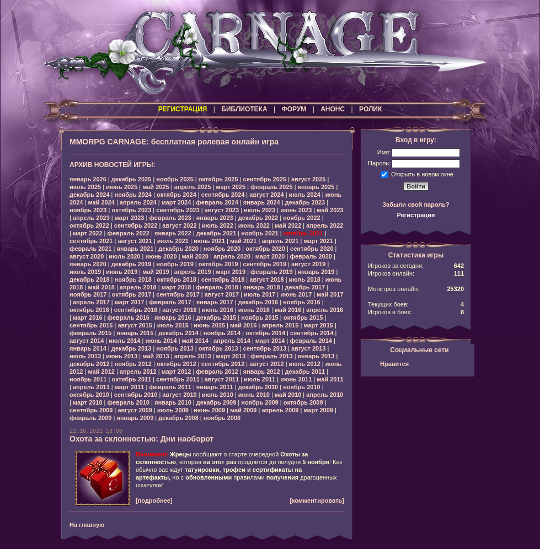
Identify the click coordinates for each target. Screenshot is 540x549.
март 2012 (176, 371)
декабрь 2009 (216, 402)
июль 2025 (85, 187)
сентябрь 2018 (223, 279)
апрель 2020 (231, 256)
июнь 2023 (296, 210)
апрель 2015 (279, 325)
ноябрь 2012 (133, 363)
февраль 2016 (128, 317)
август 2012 (266, 363)
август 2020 (86, 256)
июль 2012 (304, 363)
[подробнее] (154, 500)
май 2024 (101, 202)
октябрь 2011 (131, 379)
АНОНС (332, 109)
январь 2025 (316, 187)
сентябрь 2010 (136, 394)
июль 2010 (217, 394)
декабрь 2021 (216, 233)
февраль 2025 (271, 187)
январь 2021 (134, 248)
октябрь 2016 (89, 309)
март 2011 (130, 387)
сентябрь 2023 (178, 210)
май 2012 (101, 371)
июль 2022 (217, 225)
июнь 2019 (121, 271)
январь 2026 (87, 179)
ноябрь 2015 (259, 317)
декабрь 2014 (178, 333)
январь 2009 (134, 418)
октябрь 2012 (176, 363)
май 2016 (288, 309)
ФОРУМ (293, 109)
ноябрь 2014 (222, 333)
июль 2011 (259, 379)
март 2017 (130, 302)
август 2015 (134, 325)
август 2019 (308, 264)
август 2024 (266, 194)
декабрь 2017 (305, 287)
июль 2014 (124, 340)
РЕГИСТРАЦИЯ (182, 109)
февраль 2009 (90, 418)
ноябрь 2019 (174, 264)
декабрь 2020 (178, 248)
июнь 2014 (161, 340)
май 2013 (155, 356)
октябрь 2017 (131, 294)
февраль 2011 (170, 387)
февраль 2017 (170, 302)
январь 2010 (172, 402)
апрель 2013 (192, 356)
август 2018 (266, 279)
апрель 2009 (279, 410)
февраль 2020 (311, 256)
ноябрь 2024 (133, 194)
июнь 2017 (296, 294)
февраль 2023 (170, 217)
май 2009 (243, 410)
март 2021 (318, 241)
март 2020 (270, 256)
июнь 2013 (121, 356)
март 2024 (176, 202)
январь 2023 (214, 217)
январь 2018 (261, 287)
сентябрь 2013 (265, 348)
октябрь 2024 (176, 194)
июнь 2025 (121, 187)
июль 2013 (85, 356)
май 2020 (195, 256)
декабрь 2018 (89, 279)
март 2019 (231, 271)
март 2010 (88, 402)
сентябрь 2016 (136, 309)
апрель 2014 (231, 340)
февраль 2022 (128, 233)
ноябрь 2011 (87, 379)
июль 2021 (173, 241)
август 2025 (308, 179)
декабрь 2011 (305, 371)
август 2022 (179, 225)
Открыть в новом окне (422, 173)
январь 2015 (134, 333)
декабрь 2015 (216, 317)
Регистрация (416, 215)
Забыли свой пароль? (416, 204)
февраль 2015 (90, 333)
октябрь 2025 (218, 179)
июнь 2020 (161, 256)
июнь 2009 (209, 410)
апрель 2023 (91, 217)
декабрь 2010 (258, 387)
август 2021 (134, 241)
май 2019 (155, 271)
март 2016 (88, 317)
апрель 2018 (138, 287)
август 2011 (222, 379)
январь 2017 (214, 302)
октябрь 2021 (303, 233)
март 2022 (88, 233)
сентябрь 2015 (91, 325)
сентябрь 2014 (312, 333)
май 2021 (243, 241)
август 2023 (222, 210)
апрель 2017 (91, 302)
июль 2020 (124, 256)
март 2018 (176, 287)
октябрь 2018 (176, 279)
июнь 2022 (254, 225)
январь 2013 (316, 356)
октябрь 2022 (89, 225)
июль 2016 (217, 309)
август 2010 (179, 394)
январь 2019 (316, 271)
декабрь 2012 (89, 363)
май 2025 (155, 187)
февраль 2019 (271, 271)
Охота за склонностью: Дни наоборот (141, 438)
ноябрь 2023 (87, 210)
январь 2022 (172, 233)
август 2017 (222, 294)
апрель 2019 (192, 271)
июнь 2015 (209, 325)
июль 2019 (85, 271)
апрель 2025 (192, 187)
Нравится (394, 363)
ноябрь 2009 (259, 402)
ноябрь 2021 (259, 233)
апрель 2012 (138, 371)
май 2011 (330, 379)
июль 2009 (173, 410)
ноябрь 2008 (222, 418)
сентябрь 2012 (223, 363)
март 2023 (130, 217)
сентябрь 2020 (312, 248)
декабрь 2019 (131, 264)
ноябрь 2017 (87, 294)
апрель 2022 (324, 225)
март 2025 (231, 187)
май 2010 (288, 394)
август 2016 (179, 309)
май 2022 (288, 225)
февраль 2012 (217, 371)
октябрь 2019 (218, 264)
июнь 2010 (254, 394)
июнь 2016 (254, 309)
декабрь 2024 (89, 194)
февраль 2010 (128, 402)
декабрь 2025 (131, 179)
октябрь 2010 (89, 394)
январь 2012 (261, 371)
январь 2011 (214, 387)
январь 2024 (261, 202)
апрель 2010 (324, 394)
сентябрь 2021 (91, 241)
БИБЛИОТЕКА (244, 109)
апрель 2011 (91, 387)
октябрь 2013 (218, 348)
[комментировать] (317, 500)
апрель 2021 (279, 241)
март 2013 (231, 356)
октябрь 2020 (265, 248)
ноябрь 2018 (133, 279)
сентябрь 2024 (223, 194)
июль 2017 (259, 294)
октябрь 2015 (303, 317)
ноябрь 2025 (174, 179)
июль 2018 (304, 279)
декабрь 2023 (305, 202)
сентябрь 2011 (178, 379)
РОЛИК (370, 109)
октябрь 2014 (265, 333)
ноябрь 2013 (174, 348)
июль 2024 (304, 194)
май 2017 (330, 294)
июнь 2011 (296, 379)
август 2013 (308, 348)
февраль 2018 (217, 287)
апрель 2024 (138, 202)
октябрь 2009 (303, 402)
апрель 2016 (324, 309)
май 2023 (330, 210)
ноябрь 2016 (301, 302)
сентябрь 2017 (178, 294)
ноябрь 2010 (301, 387)
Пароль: (379, 163)
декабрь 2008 (178, 418)
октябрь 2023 (131, 210)
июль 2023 (259, 210)
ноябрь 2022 (301, 217)
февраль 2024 (217, 202)
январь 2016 (172, 317)
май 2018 (101, 287)
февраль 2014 (311, 340)
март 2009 (318, 410)
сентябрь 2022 (136, 225)
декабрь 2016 (258, 302)
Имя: (384, 152)
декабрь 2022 (258, 217)
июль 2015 (173, 325)
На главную (86, 524)
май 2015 (243, 325)
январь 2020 (87, 264)
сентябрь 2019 (265, 264)
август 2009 (134, 410)
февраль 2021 (90, 248)
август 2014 (86, 340)
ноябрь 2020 (222, 248)
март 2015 (318, 325)
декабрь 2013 (131, 348)
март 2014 (270, 340)
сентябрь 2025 (265, 179)
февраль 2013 (271, 356)
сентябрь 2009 (91, 410)
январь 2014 (87, 348)
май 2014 (195, 340)
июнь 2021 (209, 241)
